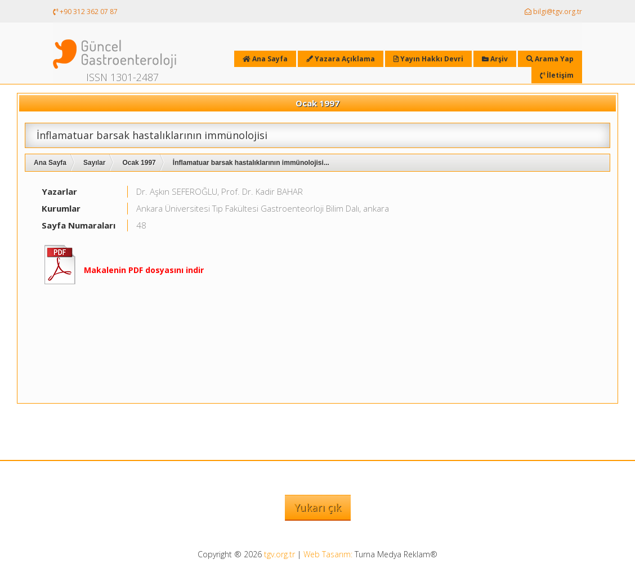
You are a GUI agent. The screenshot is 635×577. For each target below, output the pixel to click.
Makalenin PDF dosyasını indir (144, 270)
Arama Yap (550, 59)
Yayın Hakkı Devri (428, 59)
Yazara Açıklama (340, 59)
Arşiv (495, 59)
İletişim (557, 75)
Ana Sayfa (50, 163)
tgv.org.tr (279, 554)
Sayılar (94, 163)
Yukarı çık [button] (317, 507)
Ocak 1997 (138, 163)
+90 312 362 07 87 (85, 11)
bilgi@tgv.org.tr (553, 11)
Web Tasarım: (327, 554)
